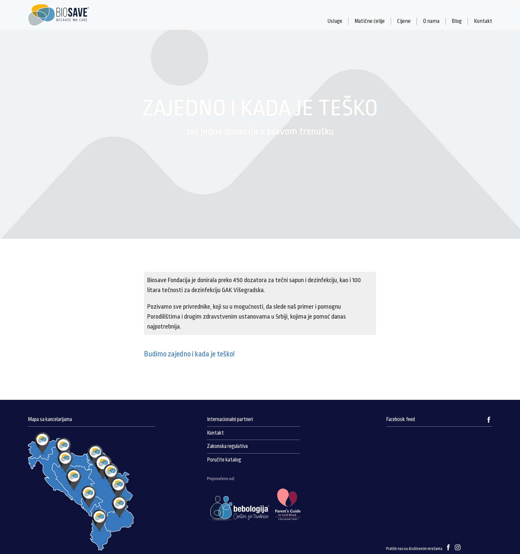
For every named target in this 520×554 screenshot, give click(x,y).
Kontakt (483, 21)
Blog (457, 21)
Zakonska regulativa (227, 446)
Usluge (334, 21)
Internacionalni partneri (230, 419)
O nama (431, 21)
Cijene (404, 21)
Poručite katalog (224, 460)
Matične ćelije (370, 21)
